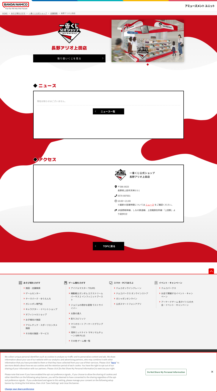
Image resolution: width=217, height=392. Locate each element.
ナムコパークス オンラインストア (132, 293)
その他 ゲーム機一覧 (80, 340)
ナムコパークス (168, 288)
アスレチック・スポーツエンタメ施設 (41, 326)
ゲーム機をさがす (77, 282)
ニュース (150, 204)
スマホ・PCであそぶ (123, 282)
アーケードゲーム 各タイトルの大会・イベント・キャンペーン (177, 303)
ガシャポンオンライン (126, 298)
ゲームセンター (33, 293)
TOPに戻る (109, 246)
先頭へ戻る (211, 271)
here (113, 362)
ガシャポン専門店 (34, 303)
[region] (108, 372)
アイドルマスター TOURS (83, 288)
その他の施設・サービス (37, 333)
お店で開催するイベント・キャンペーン (177, 295)
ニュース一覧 (108, 111)
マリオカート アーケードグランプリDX (87, 325)
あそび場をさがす (31, 282)
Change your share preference (19, 388)
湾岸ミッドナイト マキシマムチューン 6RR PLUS (87, 334)
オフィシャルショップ (36, 314)
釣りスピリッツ (78, 318)
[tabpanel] (148, 41)
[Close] (212, 371)
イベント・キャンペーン (170, 282)
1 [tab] (147, 64)
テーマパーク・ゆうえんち (38, 298)
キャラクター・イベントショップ (41, 309)
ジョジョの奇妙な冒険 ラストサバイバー (87, 306)
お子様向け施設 (33, 319)
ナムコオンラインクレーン (128, 288)
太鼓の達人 (76, 313)
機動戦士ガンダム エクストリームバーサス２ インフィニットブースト (87, 296)
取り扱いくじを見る (69, 58)
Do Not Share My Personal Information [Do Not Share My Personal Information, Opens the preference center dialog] (166, 372)
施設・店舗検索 (33, 288)
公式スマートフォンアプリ (128, 303)
